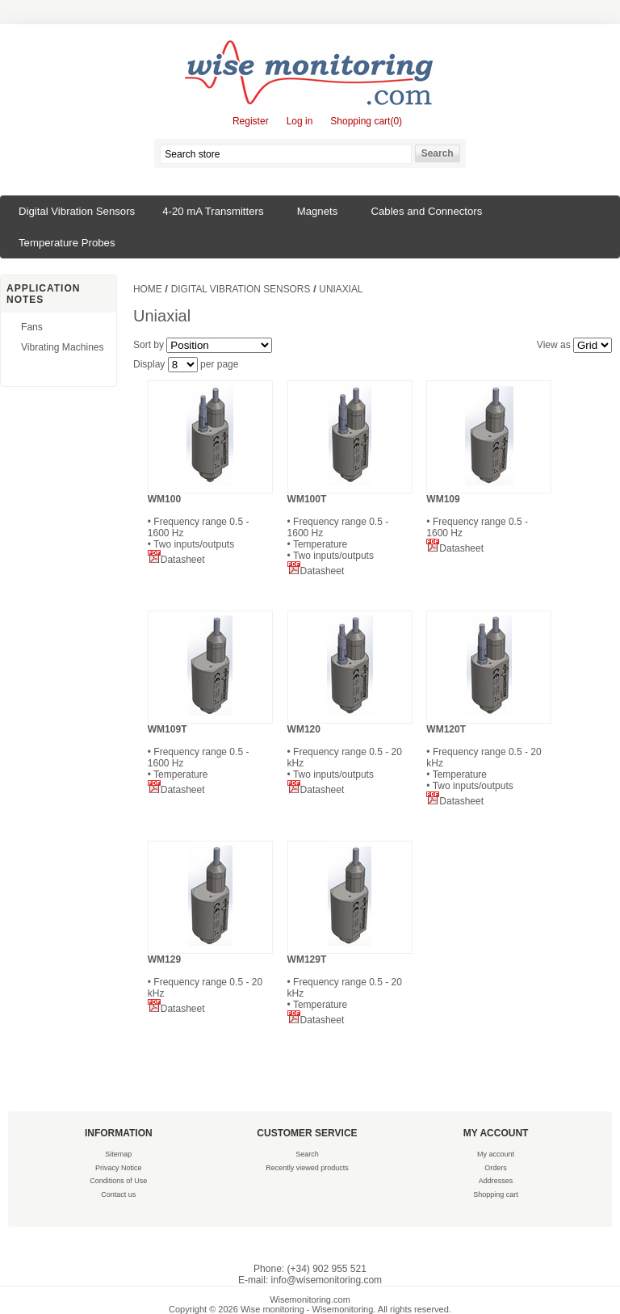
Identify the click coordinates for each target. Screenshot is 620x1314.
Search (307, 1154)
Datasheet (176, 559)
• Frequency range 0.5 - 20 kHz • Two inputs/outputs (350, 752)
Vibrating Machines (62, 347)
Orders (495, 1168)
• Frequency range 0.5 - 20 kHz (210, 976)
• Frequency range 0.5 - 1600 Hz (488, 516)
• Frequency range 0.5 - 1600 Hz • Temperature (210, 752)
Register (250, 121)
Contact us (118, 1194)
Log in (300, 121)
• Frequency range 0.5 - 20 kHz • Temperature (350, 982)
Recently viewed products (307, 1168)
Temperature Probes (67, 243)
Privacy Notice (118, 1168)
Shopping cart (495, 1194)
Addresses (496, 1181)
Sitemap (118, 1154)
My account (495, 1154)
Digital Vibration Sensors (77, 211)
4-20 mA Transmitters (212, 211)
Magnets (317, 211)
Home (147, 289)
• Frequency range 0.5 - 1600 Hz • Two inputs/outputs (210, 521)
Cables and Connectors (427, 211)
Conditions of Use (118, 1181)
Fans (32, 327)
